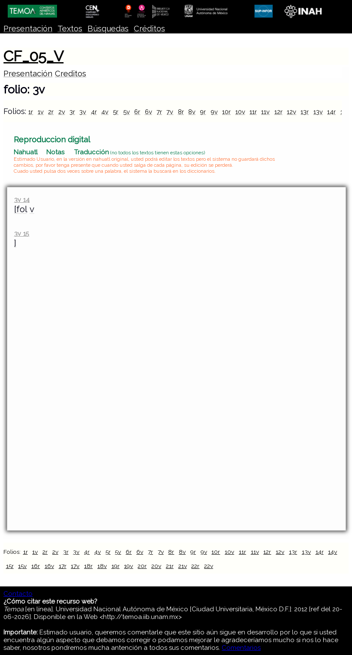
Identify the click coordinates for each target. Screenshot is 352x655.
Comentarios (241, 648)
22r (195, 565)
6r (137, 111)
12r (278, 111)
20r (142, 565)
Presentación (27, 28)
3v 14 (22, 199)
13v (318, 111)
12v (291, 111)
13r (305, 111)
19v (128, 565)
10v (240, 111)
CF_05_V (33, 56)
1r (30, 111)
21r (170, 565)
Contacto (18, 594)
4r (94, 111)
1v (41, 111)
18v (102, 565)
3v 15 (21, 233)
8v (192, 111)
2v (61, 111)
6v (148, 111)
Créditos (149, 28)
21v (182, 565)
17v (75, 565)
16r (35, 565)
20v (156, 565)
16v (49, 565)
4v (104, 111)
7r (159, 111)
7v (169, 111)
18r (88, 565)
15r (10, 565)
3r (72, 111)
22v (208, 565)
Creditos (70, 73)
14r (331, 111)
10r (226, 111)
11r (253, 111)
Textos (69, 28)
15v (22, 565)
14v (332, 551)
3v (82, 111)
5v (126, 111)
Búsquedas (108, 28)
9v (214, 111)
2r (51, 111)
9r (203, 111)
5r (115, 111)
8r (181, 111)
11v (265, 111)
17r (62, 565)
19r (115, 565)
